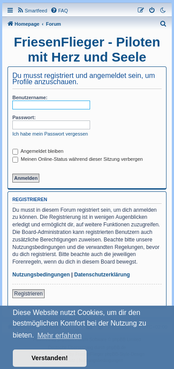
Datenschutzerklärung (102, 275)
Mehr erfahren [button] (59, 335)
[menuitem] (32, 10)
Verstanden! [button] (49, 357)
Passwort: (24, 117)
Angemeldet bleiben (38, 151)
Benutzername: (29, 97)
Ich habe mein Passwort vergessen (50, 133)
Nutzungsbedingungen (41, 275)
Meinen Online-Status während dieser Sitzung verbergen (77, 159)
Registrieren (28, 294)
